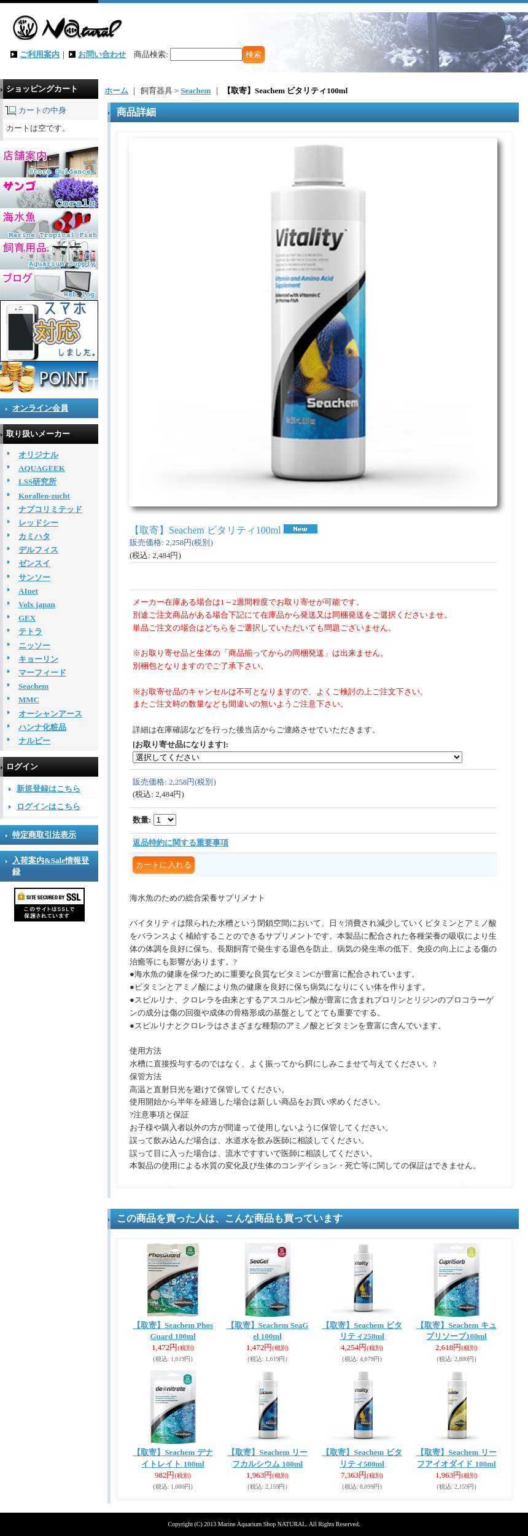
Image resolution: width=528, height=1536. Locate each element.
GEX (27, 618)
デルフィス (38, 549)
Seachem (33, 686)
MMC (28, 699)
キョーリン (38, 659)
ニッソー (34, 645)
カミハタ (34, 536)
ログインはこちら (48, 806)
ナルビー (34, 740)
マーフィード (42, 672)
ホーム (116, 90)
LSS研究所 (37, 481)
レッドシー (38, 522)
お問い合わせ (102, 54)
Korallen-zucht (44, 495)
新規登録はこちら (48, 788)
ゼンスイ (34, 563)
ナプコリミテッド (50, 509)
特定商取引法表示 (44, 834)
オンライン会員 (40, 408)
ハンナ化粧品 (42, 727)
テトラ (30, 631)
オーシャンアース (50, 713)
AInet (28, 590)
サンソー (34, 577)
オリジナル (38, 454)
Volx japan (36, 604)
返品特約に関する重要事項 (180, 842)
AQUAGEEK (41, 468)
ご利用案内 (40, 54)
